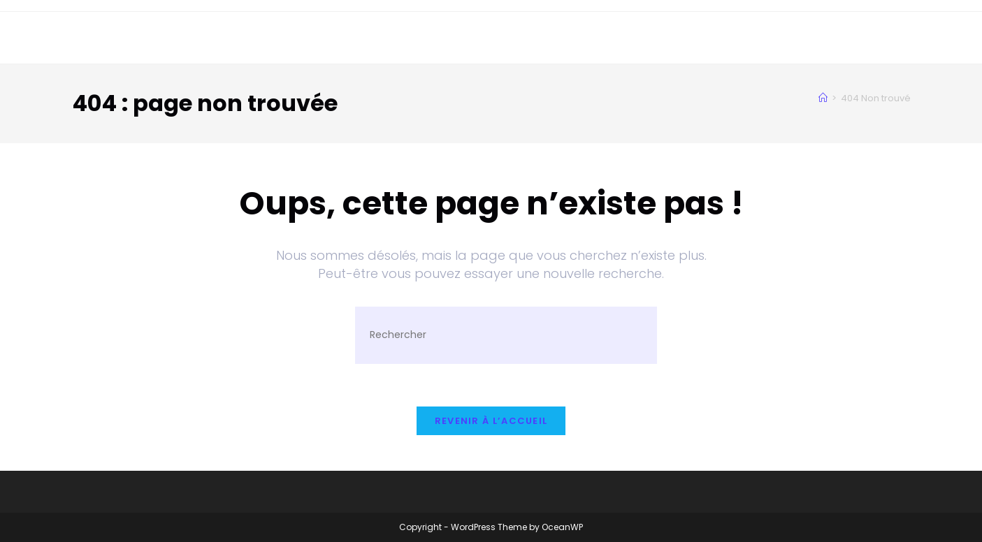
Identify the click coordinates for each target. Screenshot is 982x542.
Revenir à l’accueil (491, 420)
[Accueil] (823, 98)
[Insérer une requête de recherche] (506, 335)
